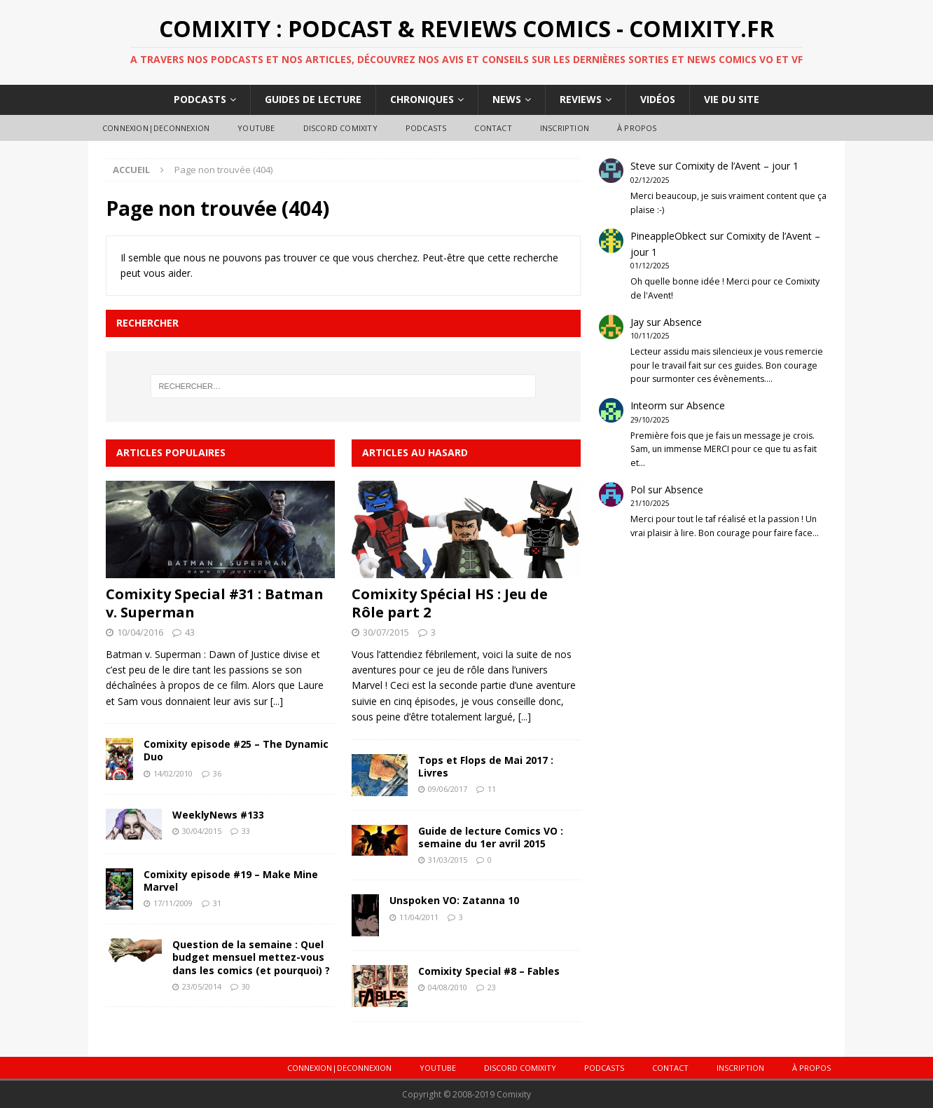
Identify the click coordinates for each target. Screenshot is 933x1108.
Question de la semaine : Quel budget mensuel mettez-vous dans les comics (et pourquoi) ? (251, 957)
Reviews (581, 99)
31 (217, 903)
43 (190, 632)
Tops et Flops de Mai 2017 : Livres (485, 766)
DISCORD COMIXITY (340, 128)
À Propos (637, 128)
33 (246, 831)
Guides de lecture (313, 99)
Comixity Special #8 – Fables (489, 971)
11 (492, 789)
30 (246, 986)
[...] (276, 701)
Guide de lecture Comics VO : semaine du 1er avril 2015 (490, 837)
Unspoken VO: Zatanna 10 (454, 900)
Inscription (564, 128)
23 (492, 987)
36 (217, 773)
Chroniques (422, 99)
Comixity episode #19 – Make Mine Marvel (231, 881)
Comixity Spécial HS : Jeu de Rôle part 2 (450, 603)
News (506, 99)
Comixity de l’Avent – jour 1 (737, 165)
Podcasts (200, 99)
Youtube (256, 128)
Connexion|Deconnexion (155, 128)
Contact (492, 128)
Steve (643, 165)
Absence (682, 322)
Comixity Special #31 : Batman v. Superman (215, 603)
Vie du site (731, 99)
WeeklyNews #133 (218, 814)
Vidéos (657, 99)
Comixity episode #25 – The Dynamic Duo (236, 750)
